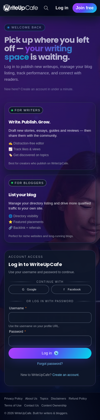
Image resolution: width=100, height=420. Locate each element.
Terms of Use (13, 405)
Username (17, 308)
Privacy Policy (13, 398)
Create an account (65, 375)
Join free (85, 8)
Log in (61, 8)
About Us (31, 398)
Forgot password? (50, 364)
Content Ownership (53, 405)
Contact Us (31, 405)
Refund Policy (78, 398)
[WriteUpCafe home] (20, 8)
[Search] (46, 8)
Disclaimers (58, 398)
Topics (44, 398)
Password (17, 331)
